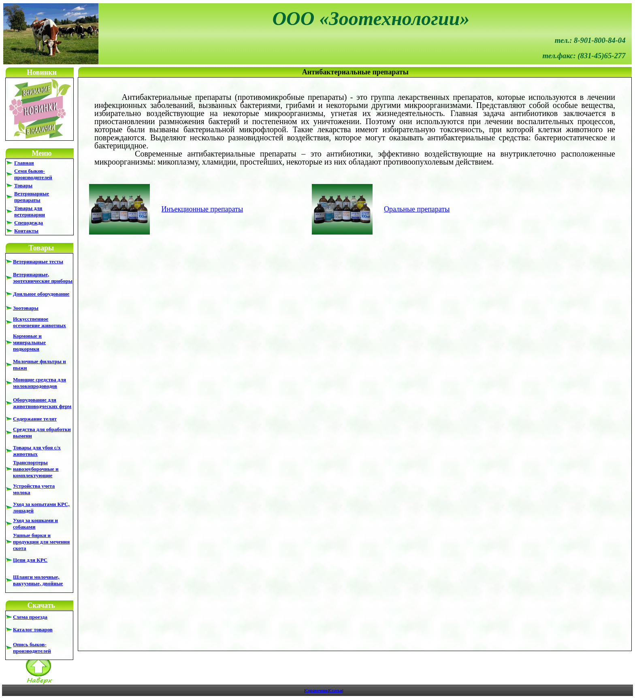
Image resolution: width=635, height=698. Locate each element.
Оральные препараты (417, 209)
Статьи (336, 690)
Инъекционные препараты (202, 209)
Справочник (316, 690)
